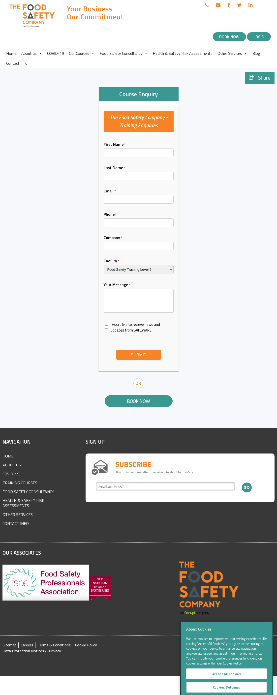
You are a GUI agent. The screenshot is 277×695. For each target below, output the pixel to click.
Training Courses (19, 483)
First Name (115, 144)
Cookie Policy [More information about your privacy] (232, 675)
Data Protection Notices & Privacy (31, 651)
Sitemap (9, 645)
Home (11, 53)
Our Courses (82, 53)
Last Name (114, 168)
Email (110, 191)
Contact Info (17, 63)
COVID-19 (55, 53)
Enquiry (111, 261)
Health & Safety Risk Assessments (183, 53)
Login (258, 37)
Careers (27, 645)
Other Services (232, 53)
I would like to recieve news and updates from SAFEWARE (135, 327)
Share (260, 78)
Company (113, 238)
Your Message (117, 285)
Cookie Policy (86, 645)
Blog (256, 53)
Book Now (229, 37)
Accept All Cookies (226, 686)
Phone (110, 214)
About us (31, 53)
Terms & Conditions (54, 645)
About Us (11, 465)
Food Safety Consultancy (124, 53)
